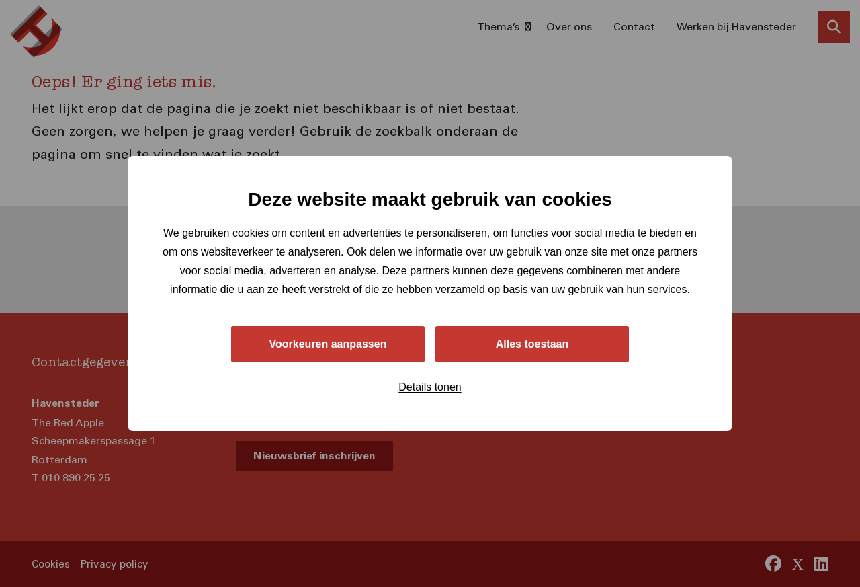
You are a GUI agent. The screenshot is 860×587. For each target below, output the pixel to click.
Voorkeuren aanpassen (328, 344)
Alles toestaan (532, 344)
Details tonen (429, 387)
